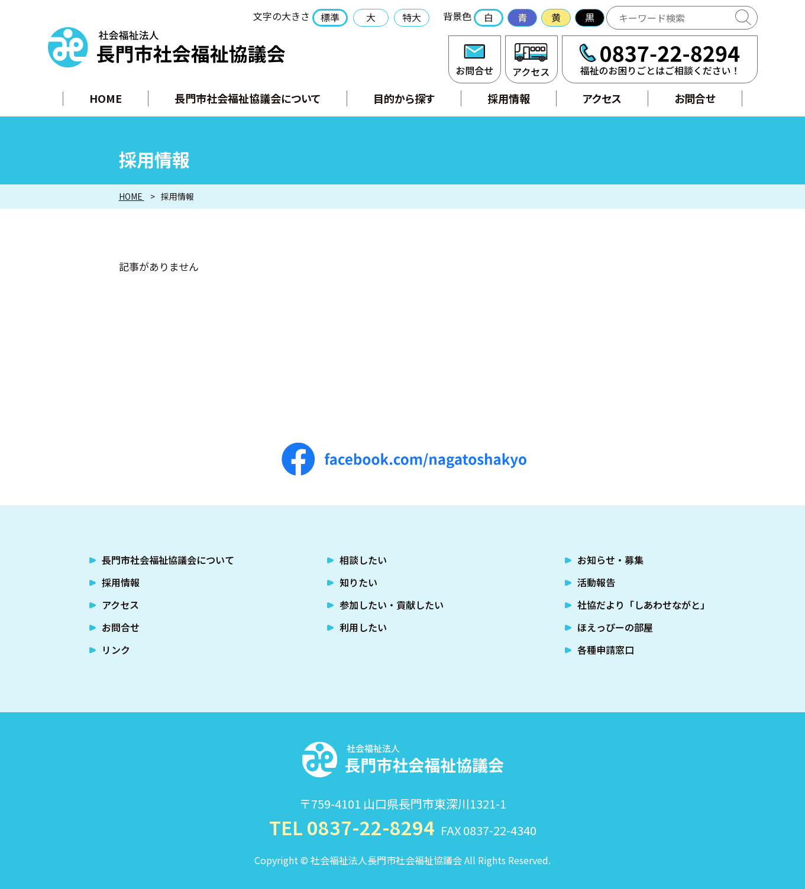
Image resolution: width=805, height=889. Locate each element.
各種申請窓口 (605, 650)
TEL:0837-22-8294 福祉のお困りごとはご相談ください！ (660, 59)
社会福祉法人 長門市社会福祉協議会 (166, 47)
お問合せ (474, 59)
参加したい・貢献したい (392, 605)
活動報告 (596, 582)
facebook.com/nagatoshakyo (404, 459)
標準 (330, 17)
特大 (411, 17)
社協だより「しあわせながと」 (643, 605)
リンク (116, 650)
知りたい (358, 582)
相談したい (363, 560)
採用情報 (508, 98)
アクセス (531, 59)
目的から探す (404, 98)
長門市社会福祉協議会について (247, 98)
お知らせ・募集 (610, 560)
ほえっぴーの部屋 (615, 627)
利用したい (363, 627)
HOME (105, 98)
